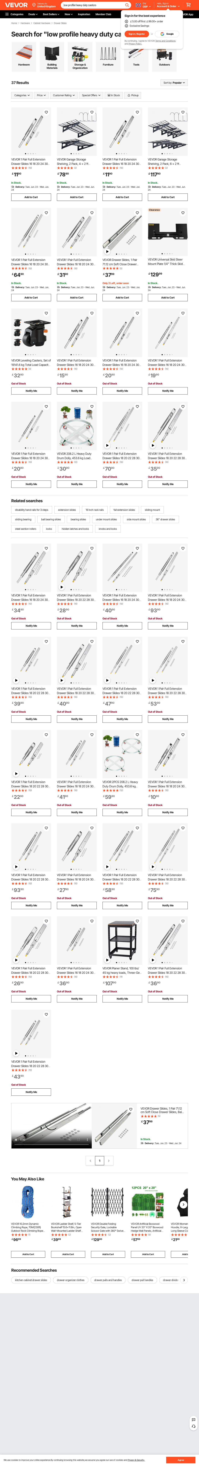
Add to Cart (31, 197)
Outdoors (164, 64)
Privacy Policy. (135, 43)
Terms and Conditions (165, 40)
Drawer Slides (60, 23)
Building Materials (52, 66)
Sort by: (168, 82)
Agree (181, 1460)
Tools (136, 64)
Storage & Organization (80, 66)
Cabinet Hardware (41, 23)
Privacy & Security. (136, 1460)
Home (14, 23)
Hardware (25, 23)
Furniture (108, 64)
